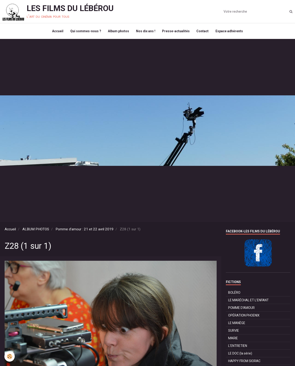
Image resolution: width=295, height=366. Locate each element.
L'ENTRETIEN (237, 346)
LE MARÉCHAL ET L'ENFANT (248, 300)
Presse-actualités (176, 31)
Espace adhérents (229, 31)
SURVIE (233, 331)
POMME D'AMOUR (241, 308)
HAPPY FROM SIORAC (244, 361)
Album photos (118, 31)
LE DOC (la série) (240, 353)
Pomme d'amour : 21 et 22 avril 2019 (84, 229)
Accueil (57, 31)
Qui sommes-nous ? (85, 31)
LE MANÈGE (236, 323)
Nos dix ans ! (145, 31)
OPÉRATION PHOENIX (244, 315)
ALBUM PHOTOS (35, 229)
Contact (203, 31)
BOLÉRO (234, 293)
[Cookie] (10, 356)
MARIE (233, 338)
